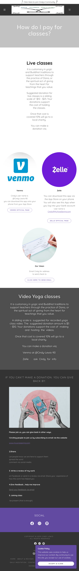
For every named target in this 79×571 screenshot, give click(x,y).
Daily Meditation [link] (18, 562)
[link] (38, 10)
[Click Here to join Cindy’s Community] (39, 2)
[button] (4, 10)
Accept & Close (56, 563)
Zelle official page (59, 221)
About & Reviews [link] (25, 559)
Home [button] (13, 559)
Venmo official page (20, 210)
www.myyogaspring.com (19, 443)
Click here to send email (39, 280)
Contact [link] (32, 562)
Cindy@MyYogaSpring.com (59, 211)
